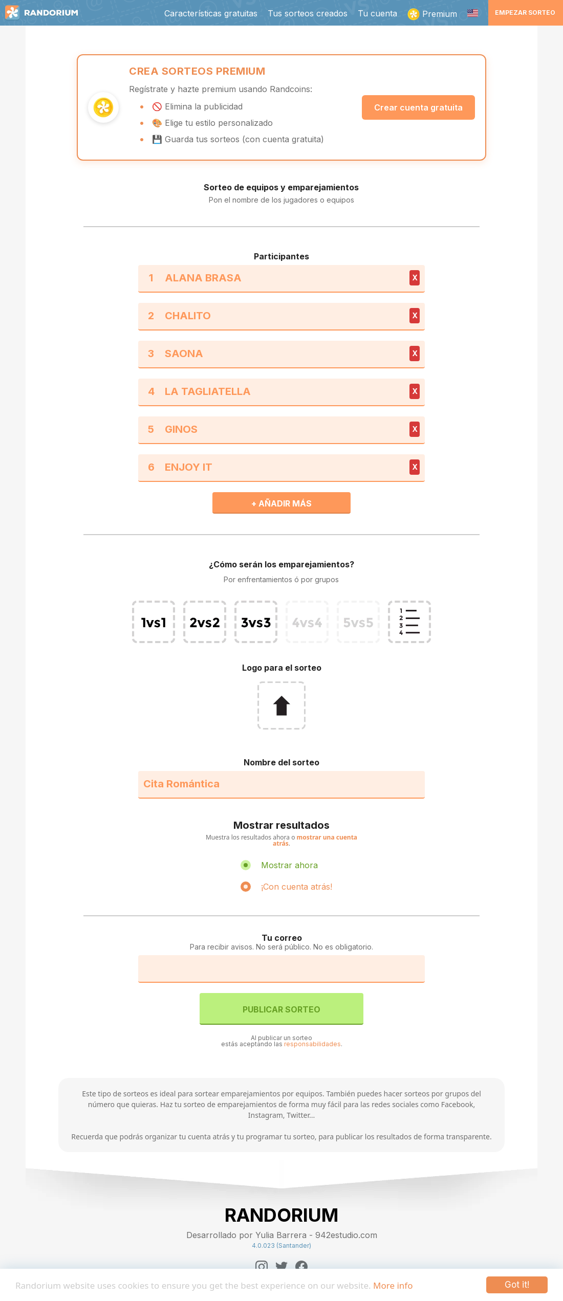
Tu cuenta (377, 13)
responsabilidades (312, 1044)
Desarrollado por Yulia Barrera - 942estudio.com (281, 1235)
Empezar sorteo (525, 12)
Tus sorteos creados (308, 13)
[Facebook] (301, 1267)
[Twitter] (281, 1267)
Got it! (517, 1285)
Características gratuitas (210, 13)
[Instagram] (261, 1267)
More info (393, 1285)
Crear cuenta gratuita (418, 107)
